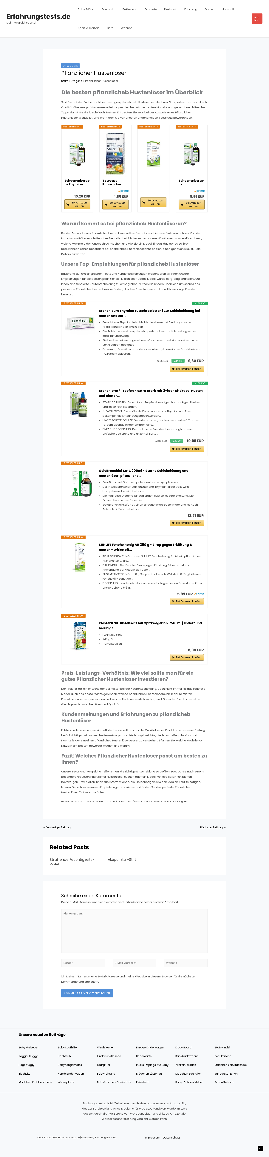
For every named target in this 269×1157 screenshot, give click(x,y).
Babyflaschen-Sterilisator (114, 1094)
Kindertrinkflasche (109, 1068)
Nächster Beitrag (212, 836)
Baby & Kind (85, 9)
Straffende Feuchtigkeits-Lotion (74, 870)
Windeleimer (106, 1059)
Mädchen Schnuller (188, 1085)
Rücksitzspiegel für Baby (153, 1077)
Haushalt (214, 9)
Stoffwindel (223, 1059)
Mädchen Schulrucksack (231, 1077)
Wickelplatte (66, 1094)
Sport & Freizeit (87, 28)
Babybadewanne (187, 1068)
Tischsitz (25, 1085)
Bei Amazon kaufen (79, 204)
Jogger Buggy (28, 1068)
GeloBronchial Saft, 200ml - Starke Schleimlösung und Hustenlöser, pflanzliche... (146, 477)
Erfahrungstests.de (38, 16)
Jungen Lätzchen (226, 1085)
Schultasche (223, 1068)
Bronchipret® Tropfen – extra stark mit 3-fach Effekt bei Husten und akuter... (148, 395)
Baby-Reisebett (30, 1059)
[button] (256, 18)
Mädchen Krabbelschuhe (36, 1094)
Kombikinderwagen (71, 1085)
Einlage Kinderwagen (150, 1059)
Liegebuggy (27, 1077)
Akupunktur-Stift (123, 868)
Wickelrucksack (185, 1077)
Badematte (144, 1068)
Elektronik (162, 9)
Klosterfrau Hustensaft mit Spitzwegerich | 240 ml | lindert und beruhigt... (150, 633)
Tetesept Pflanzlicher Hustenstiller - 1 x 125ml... (114, 182)
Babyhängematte (70, 1077)
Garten (197, 9)
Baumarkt (105, 9)
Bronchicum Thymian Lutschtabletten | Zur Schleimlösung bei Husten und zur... (150, 313)
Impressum (151, 1149)
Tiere (107, 28)
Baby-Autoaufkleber (189, 1094)
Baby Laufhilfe (67, 1059)
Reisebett (143, 1094)
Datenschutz (171, 1149)
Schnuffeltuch (224, 1094)
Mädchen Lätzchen (149, 1085)
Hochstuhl (65, 1068)
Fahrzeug (180, 9)
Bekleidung (125, 9)
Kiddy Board (183, 1059)
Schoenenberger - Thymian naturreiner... (76, 182)
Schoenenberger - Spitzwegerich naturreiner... (191, 182)
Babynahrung (106, 1085)
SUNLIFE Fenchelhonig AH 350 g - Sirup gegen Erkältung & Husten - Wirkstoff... (149, 553)
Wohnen (122, 28)
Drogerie (144, 9)
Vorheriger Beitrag (57, 836)
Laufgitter (104, 1077)
